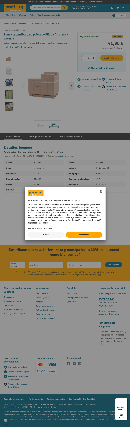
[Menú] (125, 399)
